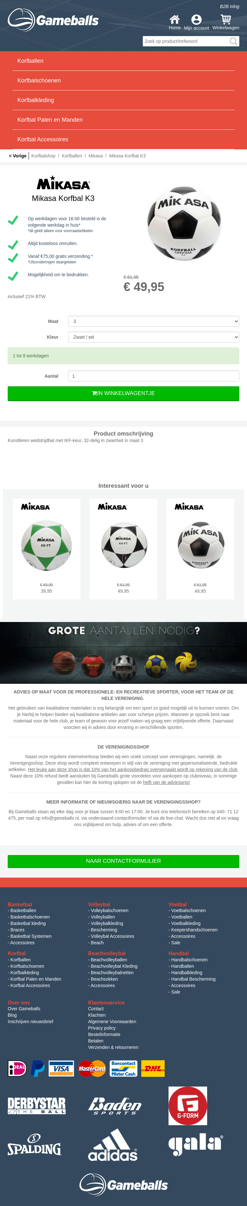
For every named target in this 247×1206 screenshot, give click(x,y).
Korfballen (21, 959)
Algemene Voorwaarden (112, 1021)
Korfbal (17, 953)
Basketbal (20, 904)
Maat (53, 321)
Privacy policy (102, 1028)
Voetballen (181, 916)
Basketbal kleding (28, 923)
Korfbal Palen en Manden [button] (50, 120)
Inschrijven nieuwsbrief (30, 1021)
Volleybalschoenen (110, 910)
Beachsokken (104, 979)
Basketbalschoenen (30, 916)
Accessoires (22, 942)
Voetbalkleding (186, 923)
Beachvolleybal (107, 953)
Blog (12, 1015)
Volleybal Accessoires (112, 936)
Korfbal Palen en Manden (36, 979)
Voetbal (178, 904)
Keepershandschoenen (194, 929)
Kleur (53, 337)
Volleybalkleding (107, 923)
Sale (175, 942)
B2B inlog (229, 6)
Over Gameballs (24, 1008)
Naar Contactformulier (123, 861)
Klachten (96, 1015)
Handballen (182, 966)
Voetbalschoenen (188, 910)
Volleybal (99, 904)
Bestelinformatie (104, 1034)
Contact (96, 1008)
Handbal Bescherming (193, 979)
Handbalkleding (187, 972)
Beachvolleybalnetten (112, 972)
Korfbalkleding (25, 972)
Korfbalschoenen (27, 966)
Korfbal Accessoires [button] (42, 139)
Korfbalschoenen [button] (39, 80)
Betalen (95, 1040)
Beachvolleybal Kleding (114, 966)
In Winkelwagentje (123, 393)
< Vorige (18, 155)
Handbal (179, 953)
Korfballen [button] (30, 61)
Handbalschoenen (189, 959)
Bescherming (104, 929)
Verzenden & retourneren (113, 1047)
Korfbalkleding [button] (35, 100)
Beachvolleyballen (109, 959)
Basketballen (23, 910)
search (233, 41)
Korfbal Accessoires (30, 985)
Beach (97, 942)
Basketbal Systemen (31, 936)
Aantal (52, 376)
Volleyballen (103, 916)
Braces (18, 929)
